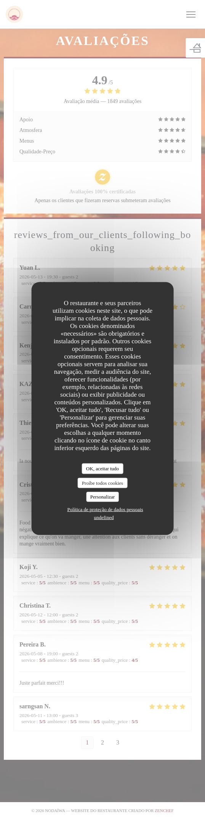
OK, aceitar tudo (102, 468)
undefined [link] (104, 517)
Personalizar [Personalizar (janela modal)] (102, 497)
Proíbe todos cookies (102, 483)
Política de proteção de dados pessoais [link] (105, 509)
